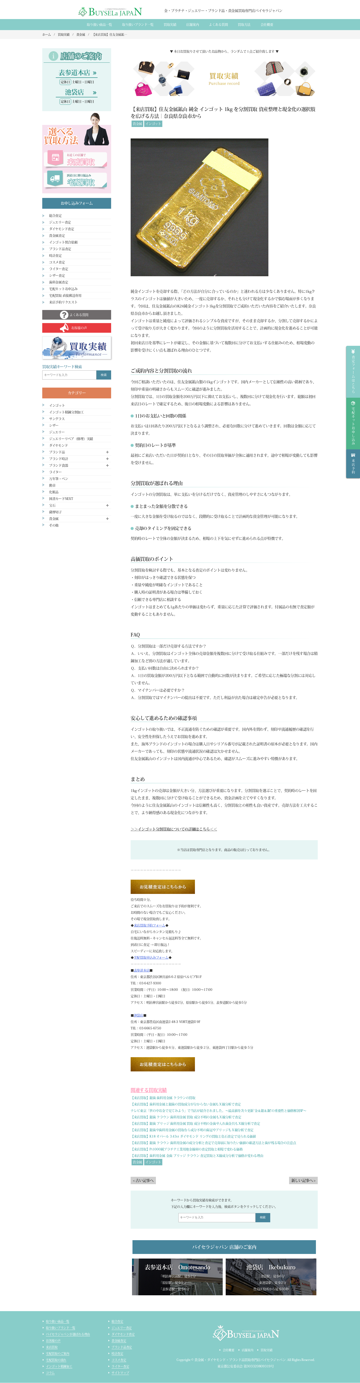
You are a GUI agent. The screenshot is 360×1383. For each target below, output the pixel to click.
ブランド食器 (58, 465)
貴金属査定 (57, 235)
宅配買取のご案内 (57, 1353)
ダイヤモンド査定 (61, 229)
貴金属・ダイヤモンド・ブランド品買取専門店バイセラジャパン (240, 1359)
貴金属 (137, 123)
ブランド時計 (58, 458)
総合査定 (55, 215)
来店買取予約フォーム (149, 925)
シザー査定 (57, 275)
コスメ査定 (57, 262)
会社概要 (267, 24)
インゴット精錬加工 (59, 1366)
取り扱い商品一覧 (99, 24)
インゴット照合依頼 (63, 242)
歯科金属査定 (58, 282)
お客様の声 (53, 1340)
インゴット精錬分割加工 (66, 412)
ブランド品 (57, 452)
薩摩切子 (55, 512)
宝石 (52, 505)
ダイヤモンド (58, 445)
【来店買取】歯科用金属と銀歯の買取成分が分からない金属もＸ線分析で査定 (186, 1104)
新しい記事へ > (303, 1180)
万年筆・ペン (58, 478)
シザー (54, 425)
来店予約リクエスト (63, 302)
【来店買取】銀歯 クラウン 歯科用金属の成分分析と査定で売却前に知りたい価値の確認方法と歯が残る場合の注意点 (213, 1142)
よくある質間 (218, 24)
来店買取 (52, 1347)
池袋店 (138, 1015)
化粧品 (54, 492)
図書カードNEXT (61, 498)
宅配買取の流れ (56, 1360)
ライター (55, 472)
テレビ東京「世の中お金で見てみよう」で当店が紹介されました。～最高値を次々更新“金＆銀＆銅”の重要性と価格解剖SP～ (219, 1110)
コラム (50, 1373)
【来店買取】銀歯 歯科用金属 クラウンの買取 (163, 1097)
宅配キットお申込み (63, 288)
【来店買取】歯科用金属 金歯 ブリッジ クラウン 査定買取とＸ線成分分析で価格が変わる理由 (197, 1155)
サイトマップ (120, 1373)
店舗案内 (192, 24)
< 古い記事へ (143, 1180)
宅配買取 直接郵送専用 (65, 295)
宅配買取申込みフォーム (151, 957)
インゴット (153, 123)
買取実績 (170, 24)
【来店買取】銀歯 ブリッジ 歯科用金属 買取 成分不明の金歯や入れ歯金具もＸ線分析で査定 (195, 1123)
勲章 (52, 485)
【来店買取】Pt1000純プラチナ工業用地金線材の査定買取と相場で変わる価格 (186, 1149)
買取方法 (244, 24)
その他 (54, 525)
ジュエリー (57, 432)
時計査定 (55, 255)
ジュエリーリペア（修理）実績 (71, 438)
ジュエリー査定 (60, 222)
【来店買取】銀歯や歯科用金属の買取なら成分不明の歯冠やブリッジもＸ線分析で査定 (192, 1130)
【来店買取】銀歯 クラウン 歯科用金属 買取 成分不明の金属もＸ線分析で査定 (186, 1117)
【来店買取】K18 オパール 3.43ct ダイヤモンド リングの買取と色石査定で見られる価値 (193, 1136)
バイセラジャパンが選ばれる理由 (68, 1334)
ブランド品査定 (60, 249)
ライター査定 (58, 268)
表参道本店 (142, 970)
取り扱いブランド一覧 (138, 24)
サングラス (57, 418)
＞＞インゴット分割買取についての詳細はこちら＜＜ (174, 829)
